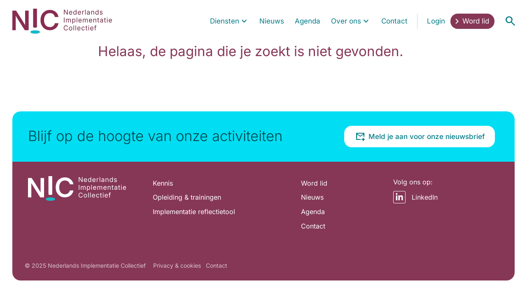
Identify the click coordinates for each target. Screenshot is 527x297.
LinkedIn (415, 197)
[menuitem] (229, 21)
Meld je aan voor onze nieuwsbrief (420, 136)
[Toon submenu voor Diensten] (244, 21)
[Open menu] (510, 21)
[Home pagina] (62, 21)
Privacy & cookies (177, 265)
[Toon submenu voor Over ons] (366, 21)
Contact (216, 265)
